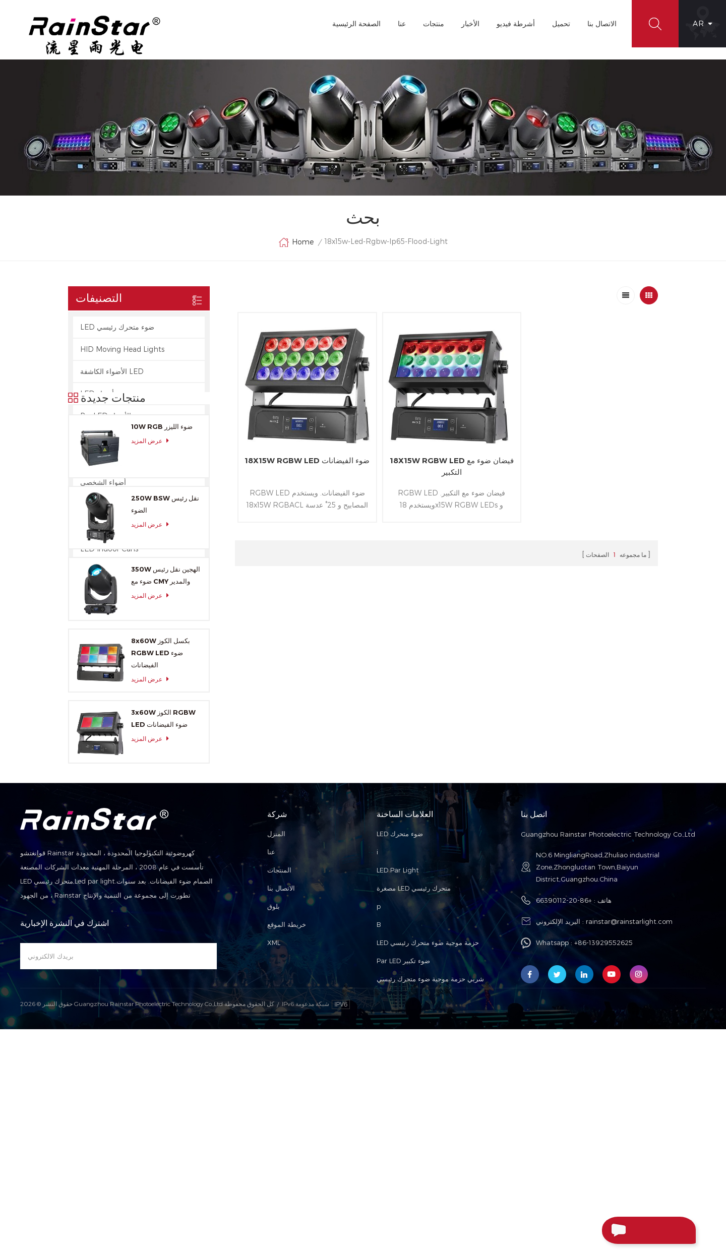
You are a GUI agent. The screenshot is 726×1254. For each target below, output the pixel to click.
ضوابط (90, 504)
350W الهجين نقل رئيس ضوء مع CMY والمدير (165, 764)
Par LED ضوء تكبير (403, 1164)
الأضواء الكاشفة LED (112, 371)
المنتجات (279, 1073)
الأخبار (470, 23)
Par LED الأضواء (105, 416)
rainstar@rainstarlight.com (629, 1124)
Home (296, 242)
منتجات (433, 23)
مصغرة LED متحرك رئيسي (414, 1091)
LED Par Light (398, 1073)
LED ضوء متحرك (400, 1037)
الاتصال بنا (601, 23)
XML (273, 1146)
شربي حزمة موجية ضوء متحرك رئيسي (430, 1182)
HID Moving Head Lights (122, 349)
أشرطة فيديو (515, 23)
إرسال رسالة (628, 1230)
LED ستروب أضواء (109, 394)
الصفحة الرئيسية (356, 23)
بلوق (273, 1109)
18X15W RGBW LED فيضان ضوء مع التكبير (446, 464)
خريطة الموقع (286, 1127)
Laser (89, 527)
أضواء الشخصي (103, 482)
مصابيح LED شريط (109, 438)
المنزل (276, 1037)
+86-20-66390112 (564, 1103)
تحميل (561, 23)
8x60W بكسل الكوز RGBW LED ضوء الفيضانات (160, 842)
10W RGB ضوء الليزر (162, 615)
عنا (401, 23)
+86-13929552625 (603, 1146)
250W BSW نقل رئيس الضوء (165, 693)
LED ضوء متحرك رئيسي (117, 327)
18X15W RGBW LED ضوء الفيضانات (305, 464)
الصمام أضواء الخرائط (112, 460)
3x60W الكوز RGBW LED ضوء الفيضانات (163, 907)
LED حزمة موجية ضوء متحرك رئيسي (428, 1146)
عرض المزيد (152, 630)
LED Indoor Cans (109, 549)
